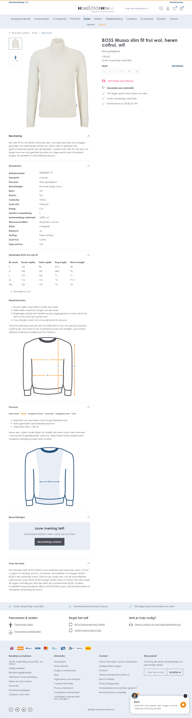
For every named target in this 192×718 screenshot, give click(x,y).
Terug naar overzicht (19, 33)
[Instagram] (30, 710)
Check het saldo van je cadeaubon (118, 661)
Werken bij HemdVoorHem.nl (114, 674)
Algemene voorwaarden (67, 679)
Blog (56, 674)
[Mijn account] (166, 8)
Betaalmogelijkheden (20, 672)
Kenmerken (15, 165)
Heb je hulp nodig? (142, 618)
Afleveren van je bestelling (23, 677)
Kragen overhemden (65, 670)
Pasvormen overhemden (28, 631)
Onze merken (61, 666)
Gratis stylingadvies (109, 683)
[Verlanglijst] (173, 8)
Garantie (13, 685)
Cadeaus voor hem (19, 694)
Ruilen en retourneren (20, 681)
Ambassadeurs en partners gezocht (118, 688)
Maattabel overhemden (67, 692)
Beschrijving (15, 135)
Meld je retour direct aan (88, 630)
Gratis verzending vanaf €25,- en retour (26, 662)
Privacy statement (63, 688)
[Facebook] (11, 710)
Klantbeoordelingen (19, 690)
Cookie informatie (63, 683)
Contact (103, 656)
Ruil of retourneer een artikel (90, 624)
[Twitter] (17, 710)
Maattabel (177, 66)
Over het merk (16, 563)
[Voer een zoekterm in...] (142, 8)
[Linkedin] (24, 710)
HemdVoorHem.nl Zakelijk (112, 692)
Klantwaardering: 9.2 (18, 2)
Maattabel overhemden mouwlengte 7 (67, 697)
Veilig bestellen (17, 668)
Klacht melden (106, 679)
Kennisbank (60, 661)
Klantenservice (176, 2)
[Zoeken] (161, 8)
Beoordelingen (17, 517)
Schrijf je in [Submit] (175, 672)
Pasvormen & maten (23, 618)
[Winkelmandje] (179, 8)
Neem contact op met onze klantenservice (158, 624)
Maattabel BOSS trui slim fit (23, 255)
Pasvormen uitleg (24, 624)
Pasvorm (13, 407)
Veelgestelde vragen (110, 666)
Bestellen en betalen (20, 656)
